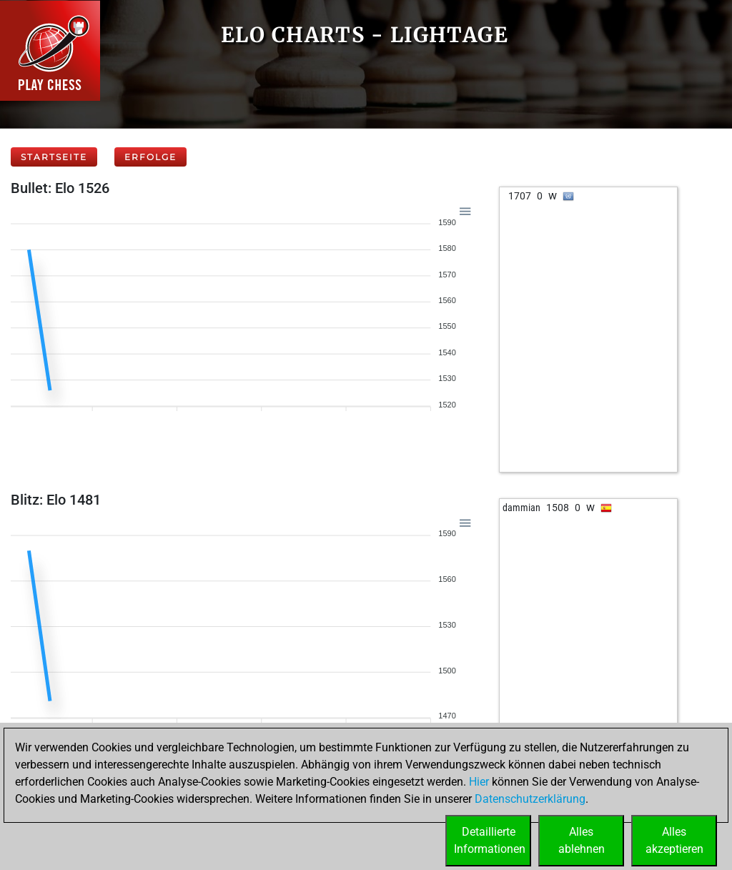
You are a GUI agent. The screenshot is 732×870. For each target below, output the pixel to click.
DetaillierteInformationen (489, 840)
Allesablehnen (581, 840)
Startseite (54, 157)
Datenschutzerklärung (530, 799)
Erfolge (150, 157)
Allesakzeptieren (674, 840)
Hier (479, 782)
